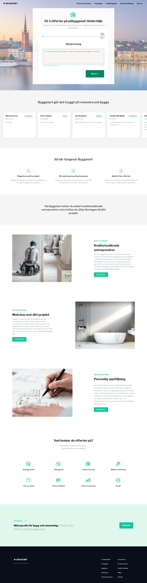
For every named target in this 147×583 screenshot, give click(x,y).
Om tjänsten (121, 559)
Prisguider (98, 3)
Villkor (120, 572)
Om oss (139, 3)
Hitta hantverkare (84, 3)
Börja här (126, 525)
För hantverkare (123, 564)
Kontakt (120, 577)
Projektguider (111, 3)
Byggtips (104, 568)
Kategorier (105, 572)
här (117, 269)
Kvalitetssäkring (127, 3)
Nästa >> (95, 74)
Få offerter (101, 274)
